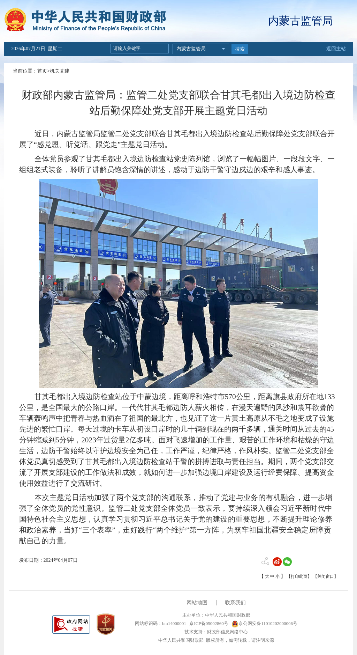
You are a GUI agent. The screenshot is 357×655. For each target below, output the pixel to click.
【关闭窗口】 (325, 576)
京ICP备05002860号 (208, 623)
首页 (42, 71)
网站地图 (197, 602)
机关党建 (59, 71)
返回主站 (336, 48)
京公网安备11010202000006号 (264, 623)
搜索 (240, 49)
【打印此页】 (299, 576)
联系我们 (235, 602)
